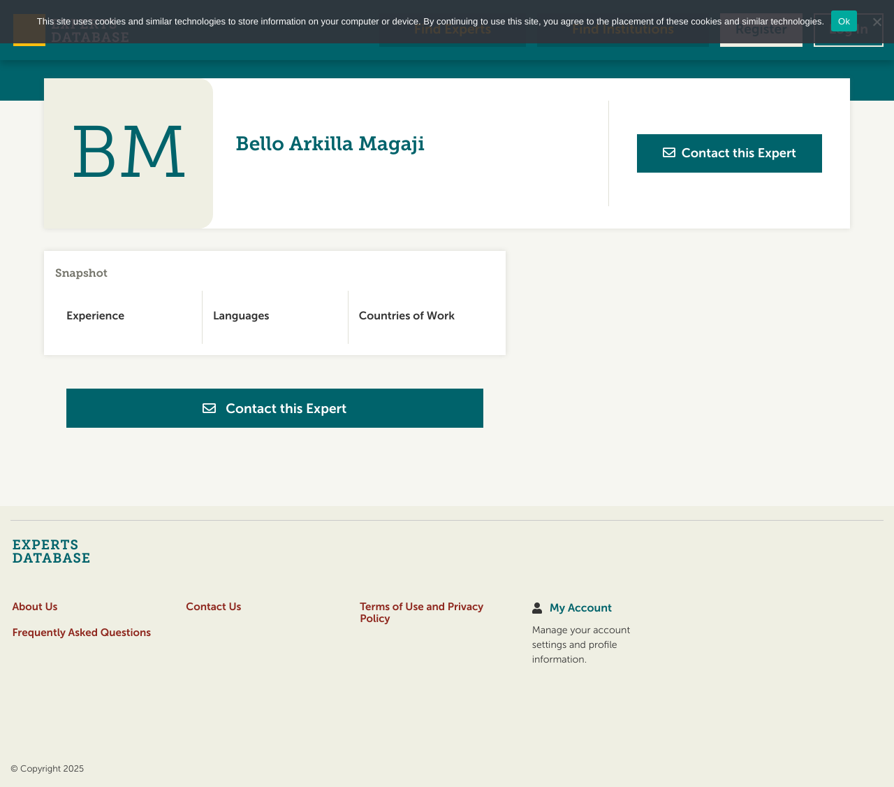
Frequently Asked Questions (81, 633)
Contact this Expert (274, 409)
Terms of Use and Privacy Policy (421, 613)
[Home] (78, 551)
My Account (581, 608)
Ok (844, 21)
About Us (34, 607)
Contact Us (213, 607)
